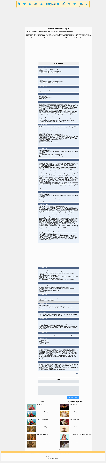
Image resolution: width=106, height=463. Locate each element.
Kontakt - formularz (55, 457)
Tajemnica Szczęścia (74, 413)
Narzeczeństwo (50, 455)
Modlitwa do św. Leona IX (42, 435)
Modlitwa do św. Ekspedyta (43, 413)
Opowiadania (30, 455)
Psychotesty (82, 455)
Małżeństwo (41, 455)
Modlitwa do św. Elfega (42, 428)
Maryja (61, 455)
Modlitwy (22, 455)
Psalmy (74, 455)
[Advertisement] (53, 17)
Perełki (77, 455)
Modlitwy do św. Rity (74, 420)
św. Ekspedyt (40, 405)
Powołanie (36, 455)
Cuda (79, 455)
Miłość (33, 455)
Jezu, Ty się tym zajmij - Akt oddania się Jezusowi (80, 435)
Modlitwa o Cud (73, 405)
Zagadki (26, 455)
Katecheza (58, 455)
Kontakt (60, 457)
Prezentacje (54, 455)
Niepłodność (45, 455)
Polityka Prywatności (48, 457)
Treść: (58, 384)
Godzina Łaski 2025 (74, 443)
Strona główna (53, 453)
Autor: (58, 379)
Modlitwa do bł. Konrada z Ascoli (44, 443)
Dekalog (71, 455)
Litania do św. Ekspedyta (42, 420)
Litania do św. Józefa (74, 428)
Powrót (59, 451)
